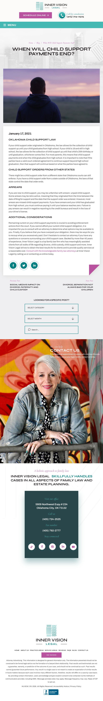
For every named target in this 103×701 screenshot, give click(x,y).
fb (42, 546)
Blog (74, 650)
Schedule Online (34, 15)
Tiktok (31, 546)
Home (16, 650)
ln (62, 546)
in (52, 546)
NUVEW (25, 686)
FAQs (69, 650)
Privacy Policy (75, 686)
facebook (13, 265)
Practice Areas (37, 650)
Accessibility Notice (61, 686)
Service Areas (51, 650)
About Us (25, 650)
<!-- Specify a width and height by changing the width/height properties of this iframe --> (76, 408)
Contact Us (83, 650)
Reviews (62, 650)
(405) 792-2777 (52, 530)
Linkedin (34, 265)
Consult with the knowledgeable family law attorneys (51, 251)
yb (73, 546)
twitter (23, 265)
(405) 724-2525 (75, 17)
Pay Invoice (51, 655)
